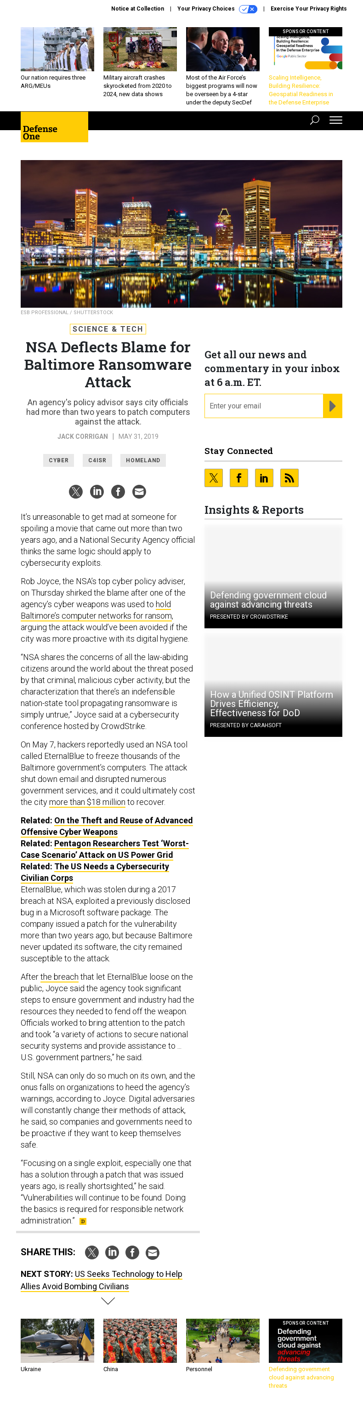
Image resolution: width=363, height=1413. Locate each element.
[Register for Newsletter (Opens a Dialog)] (332, 406)
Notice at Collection (137, 9)
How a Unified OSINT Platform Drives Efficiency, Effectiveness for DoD (271, 703)
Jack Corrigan (82, 436)
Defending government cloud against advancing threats (268, 600)
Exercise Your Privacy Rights (309, 9)
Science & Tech (108, 329)
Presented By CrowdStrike (249, 617)
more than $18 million (87, 802)
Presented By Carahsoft (246, 725)
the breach (59, 977)
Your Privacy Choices (217, 9)
